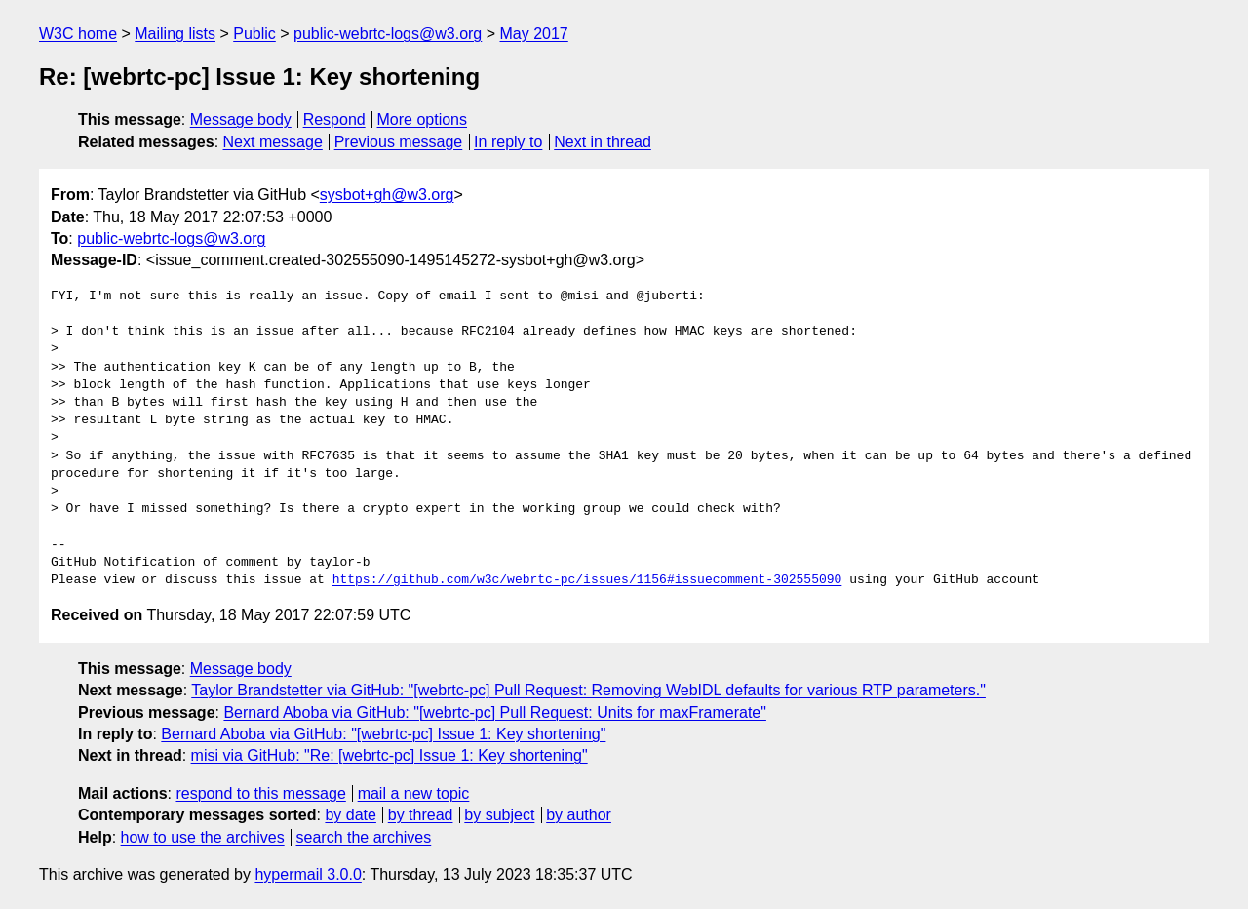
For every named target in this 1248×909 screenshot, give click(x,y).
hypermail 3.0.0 (307, 874)
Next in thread (602, 142)
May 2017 (534, 33)
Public (254, 33)
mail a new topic (414, 793)
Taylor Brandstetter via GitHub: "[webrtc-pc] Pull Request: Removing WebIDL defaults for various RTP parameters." (588, 690)
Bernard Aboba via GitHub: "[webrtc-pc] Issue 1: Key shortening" (383, 734)
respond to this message (260, 793)
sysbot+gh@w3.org (387, 194)
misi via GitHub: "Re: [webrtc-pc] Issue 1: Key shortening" (389, 755)
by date (350, 815)
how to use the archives (203, 837)
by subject (499, 815)
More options (422, 119)
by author (578, 815)
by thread (420, 815)
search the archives (364, 837)
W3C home (78, 33)
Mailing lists (175, 33)
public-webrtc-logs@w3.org (387, 33)
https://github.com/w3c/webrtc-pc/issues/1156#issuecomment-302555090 (587, 580)
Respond (334, 119)
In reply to (508, 142)
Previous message (398, 142)
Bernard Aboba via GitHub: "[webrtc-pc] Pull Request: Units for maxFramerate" (494, 712)
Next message (273, 142)
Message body (241, 119)
